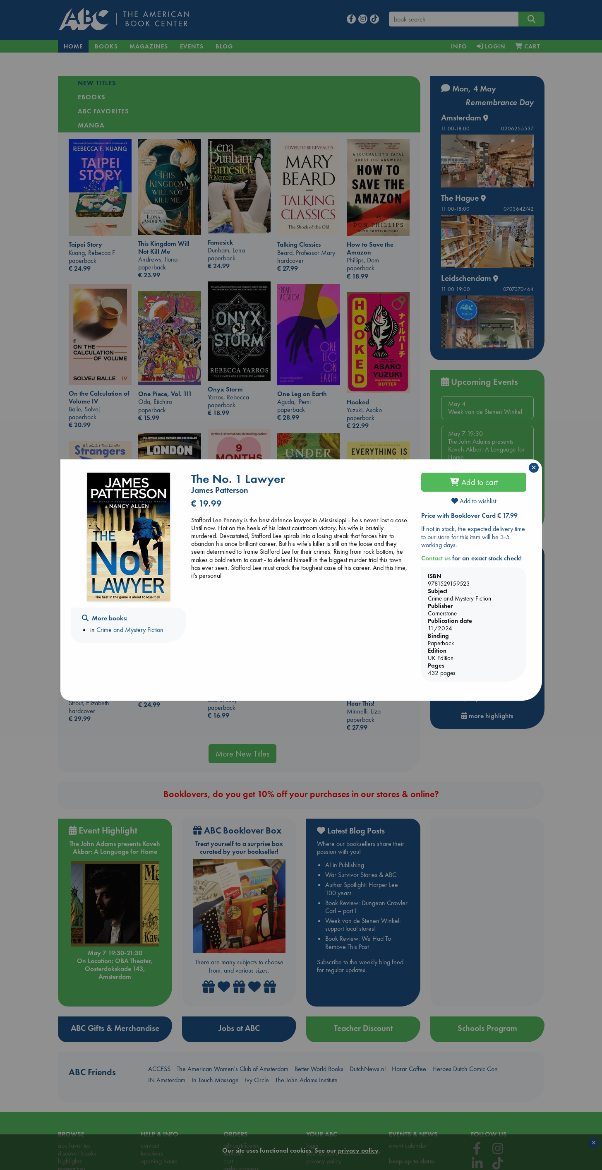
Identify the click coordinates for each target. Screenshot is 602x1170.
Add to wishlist (473, 501)
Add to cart (474, 482)
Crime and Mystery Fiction (129, 629)
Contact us (436, 558)
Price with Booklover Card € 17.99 (469, 515)
